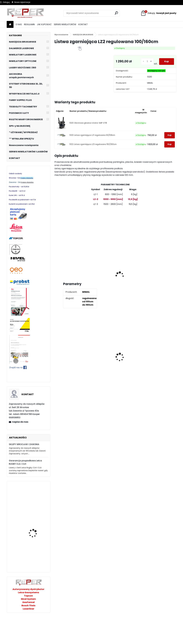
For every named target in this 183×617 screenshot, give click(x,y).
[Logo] (25, 13)
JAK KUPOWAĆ (44, 24)
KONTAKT (83, 24)
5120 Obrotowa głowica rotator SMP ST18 (88, 123)
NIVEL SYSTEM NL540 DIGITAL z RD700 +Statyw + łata (36, 502)
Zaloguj (6, 2)
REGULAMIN (29, 24)
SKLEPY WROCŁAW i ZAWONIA (24, 444)
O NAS (19, 24)
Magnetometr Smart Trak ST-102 (34, 534)
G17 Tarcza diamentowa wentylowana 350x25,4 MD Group (100, 366)
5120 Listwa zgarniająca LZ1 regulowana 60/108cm (92, 135)
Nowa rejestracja (22, 2)
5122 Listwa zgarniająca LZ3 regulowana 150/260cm (93, 144)
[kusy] (147, 61)
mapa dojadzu (27, 182)
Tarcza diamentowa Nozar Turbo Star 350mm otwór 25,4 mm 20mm (69, 357)
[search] (116, 13)
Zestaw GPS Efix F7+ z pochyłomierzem (128, 355)
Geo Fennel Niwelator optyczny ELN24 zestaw (35, 554)
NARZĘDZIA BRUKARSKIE (83, 34)
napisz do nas (20, 421)
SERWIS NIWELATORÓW (65, 24)
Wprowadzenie (61, 34)
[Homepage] (10, 24)
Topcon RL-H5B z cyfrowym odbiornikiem (160, 359)
